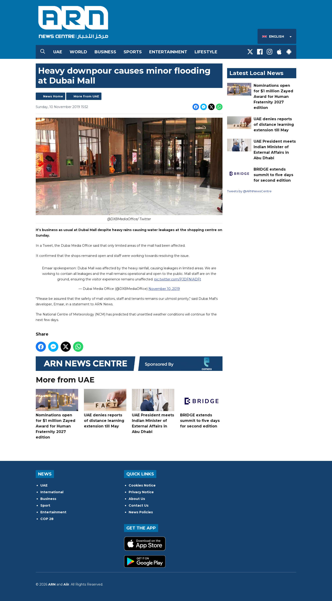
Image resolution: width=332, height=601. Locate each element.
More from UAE (86, 96)
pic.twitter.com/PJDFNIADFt (177, 279)
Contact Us (138, 505)
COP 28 (46, 519)
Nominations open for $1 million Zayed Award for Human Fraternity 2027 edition (57, 414)
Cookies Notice (142, 485)
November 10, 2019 (164, 289)
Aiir (66, 584)
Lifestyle (206, 51)
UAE (57, 51)
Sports (133, 51)
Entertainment (168, 51)
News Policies (141, 512)
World (78, 51)
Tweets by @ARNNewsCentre (249, 191)
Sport (45, 505)
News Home (53, 96)
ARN (52, 584)
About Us (137, 499)
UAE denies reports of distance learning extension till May (105, 408)
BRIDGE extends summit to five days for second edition (201, 408)
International (51, 492)
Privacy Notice (141, 492)
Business (105, 51)
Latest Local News (256, 73)
